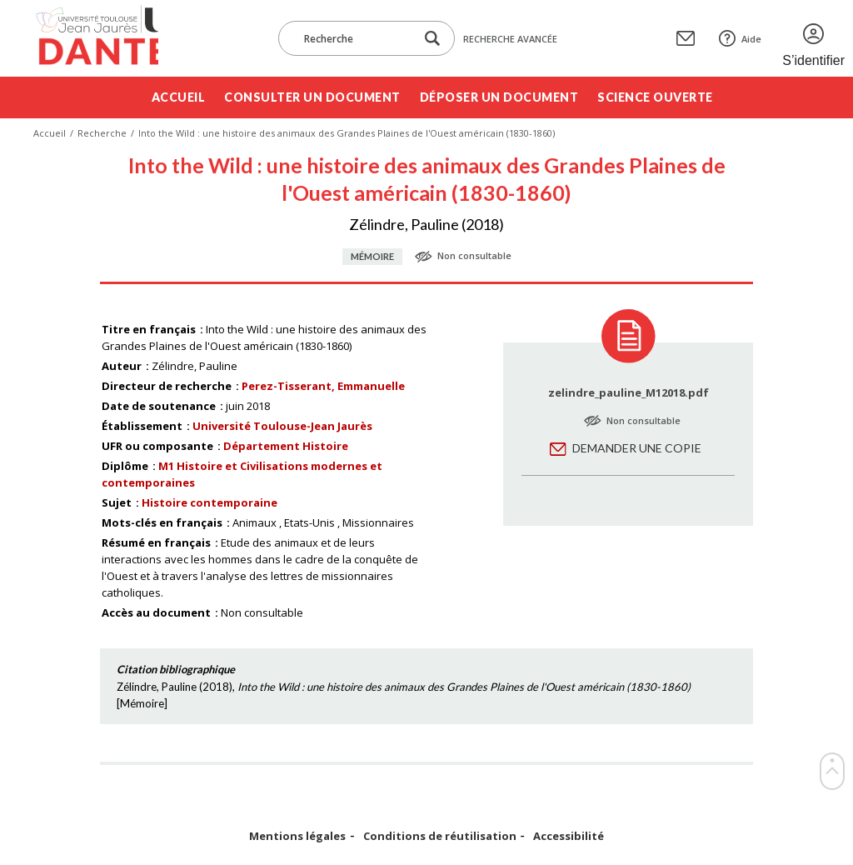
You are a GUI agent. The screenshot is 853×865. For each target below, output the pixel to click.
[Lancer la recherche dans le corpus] (432, 38)
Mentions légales (297, 836)
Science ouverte (655, 97)
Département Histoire (285, 445)
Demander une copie (636, 448)
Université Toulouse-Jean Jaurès (282, 425)
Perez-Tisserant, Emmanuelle (323, 385)
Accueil (179, 97)
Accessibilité (568, 836)
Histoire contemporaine (209, 502)
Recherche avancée (510, 38)
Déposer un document (499, 97)
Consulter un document (312, 97)
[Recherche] (355, 38)
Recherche (102, 133)
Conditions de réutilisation (439, 836)
